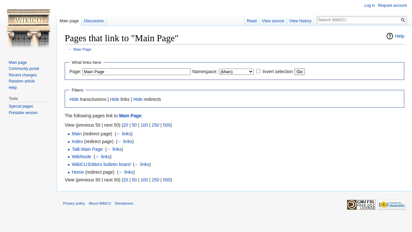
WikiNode (81, 156)
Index (77, 141)
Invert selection (278, 71)
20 (125, 125)
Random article (22, 81)
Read (252, 20)
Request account (392, 5)
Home (78, 172)
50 (134, 125)
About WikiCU (100, 203)
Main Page (82, 49)
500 (166, 125)
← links (123, 133)
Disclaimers (124, 203)
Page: (75, 71)
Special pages (21, 106)
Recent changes (23, 75)
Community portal (24, 68)
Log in (369, 5)
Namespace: (205, 71)
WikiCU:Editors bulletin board (101, 164)
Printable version (23, 113)
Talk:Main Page (87, 149)
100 (144, 125)
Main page (69, 20)
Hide (74, 99)
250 (155, 125)
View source (273, 20)
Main (76, 133)
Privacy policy (74, 203)
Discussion (94, 20)
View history (300, 20)
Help (399, 36)
